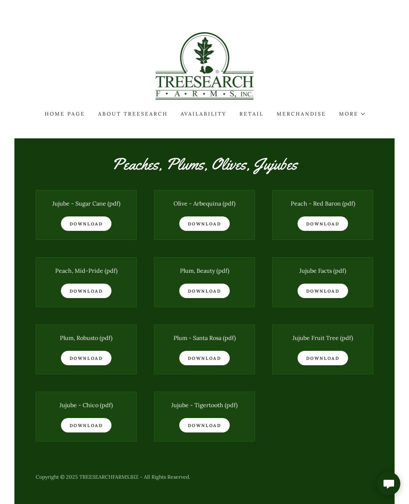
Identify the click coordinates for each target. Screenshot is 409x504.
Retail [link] (251, 114)
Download (86, 224)
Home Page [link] (65, 114)
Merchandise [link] (301, 114)
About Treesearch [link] (133, 114)
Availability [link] (204, 114)
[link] (205, 65)
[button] (352, 113)
